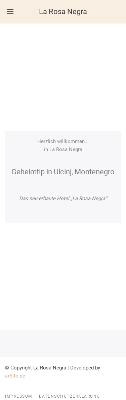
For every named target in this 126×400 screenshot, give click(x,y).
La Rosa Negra (63, 11)
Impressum (18, 396)
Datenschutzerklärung (69, 396)
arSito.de (15, 376)
